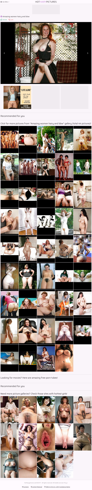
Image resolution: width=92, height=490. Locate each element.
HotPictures (46, 2)
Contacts (25, 487)
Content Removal (36, 487)
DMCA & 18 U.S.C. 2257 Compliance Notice (57, 487)
